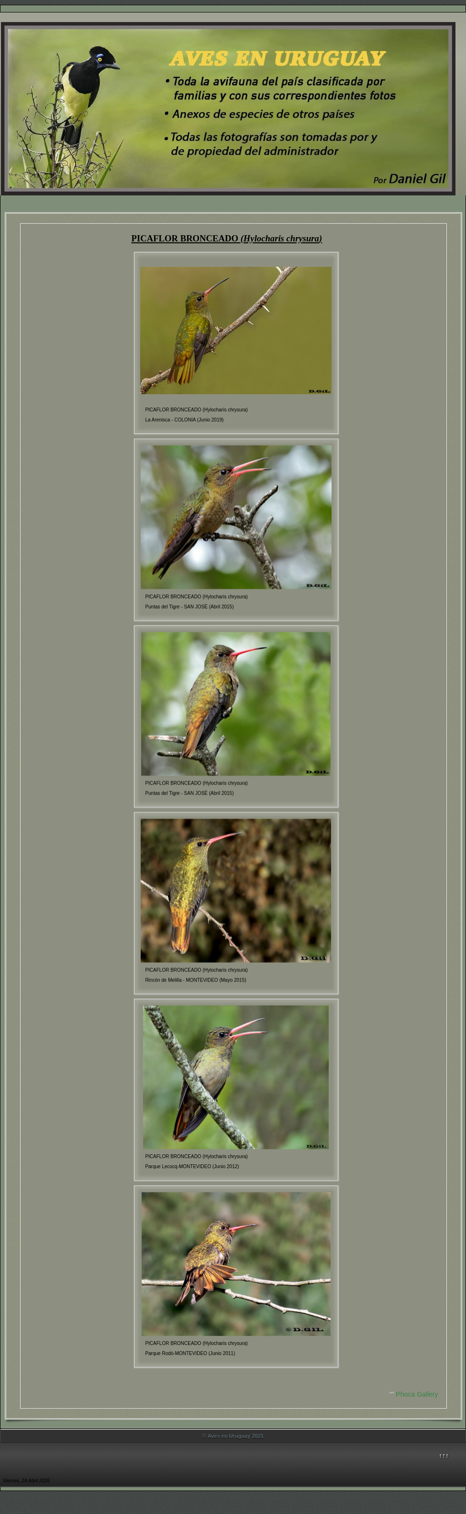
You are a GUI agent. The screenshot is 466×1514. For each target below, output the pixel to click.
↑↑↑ (444, 1455)
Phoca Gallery (417, 1394)
